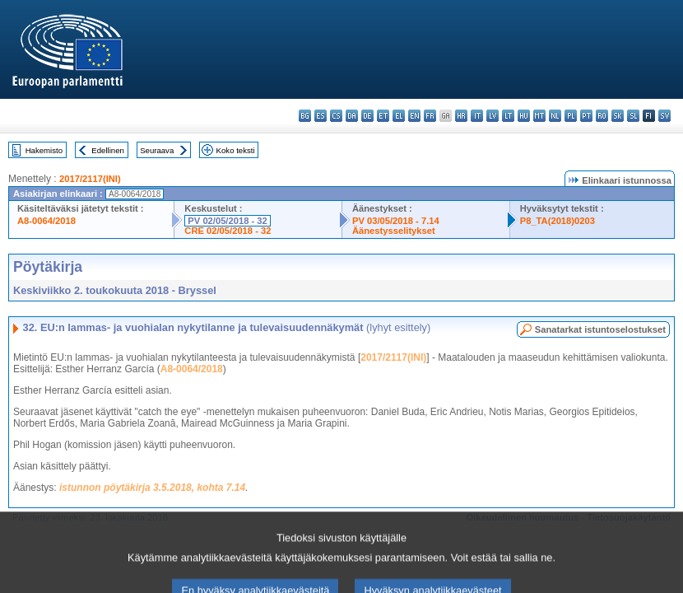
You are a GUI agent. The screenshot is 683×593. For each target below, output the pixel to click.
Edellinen (107, 150)
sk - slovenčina (617, 116)
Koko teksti (235, 150)
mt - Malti (539, 116)
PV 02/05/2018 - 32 (227, 221)
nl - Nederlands (555, 116)
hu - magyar (524, 116)
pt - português (586, 116)
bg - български (305, 116)
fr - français (430, 116)
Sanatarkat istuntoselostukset (600, 329)
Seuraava (157, 150)
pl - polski (571, 116)
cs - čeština (336, 116)
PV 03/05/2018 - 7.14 (395, 221)
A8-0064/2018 (46, 221)
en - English (414, 116)
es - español (320, 116)
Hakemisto (44, 150)
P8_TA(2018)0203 (557, 221)
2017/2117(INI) (90, 179)
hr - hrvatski (461, 116)
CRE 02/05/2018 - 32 (227, 231)
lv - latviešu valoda (492, 116)
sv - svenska (664, 116)
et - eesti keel (383, 116)
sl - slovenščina (633, 116)
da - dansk (352, 116)
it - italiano (477, 116)
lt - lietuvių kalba (508, 116)
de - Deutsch (367, 116)
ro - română (602, 116)
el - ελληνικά (399, 116)
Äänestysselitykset (393, 231)
